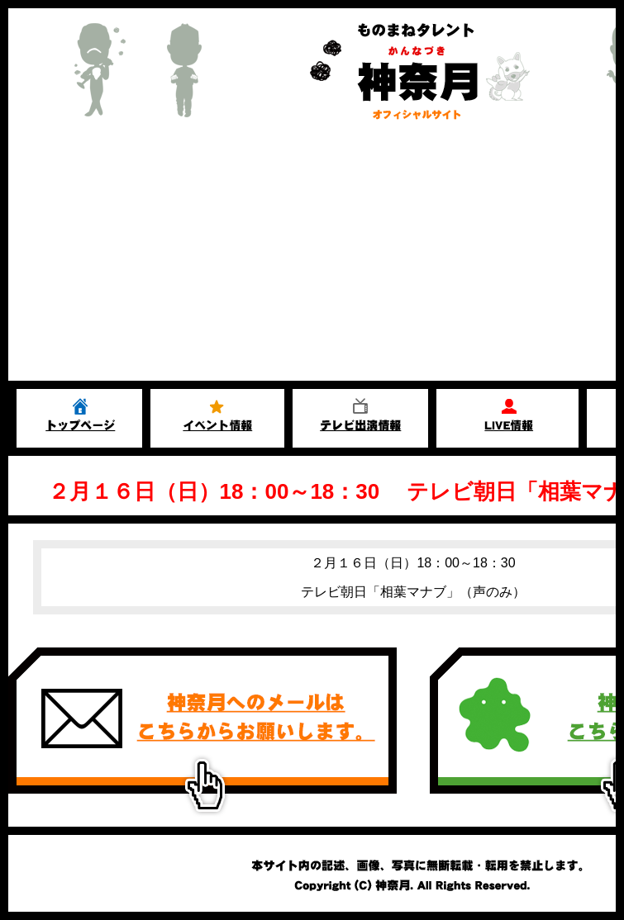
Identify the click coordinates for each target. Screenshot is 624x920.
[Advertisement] (312, 256)
